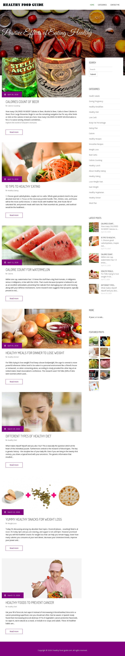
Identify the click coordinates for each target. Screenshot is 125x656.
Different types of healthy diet (28, 434)
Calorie (10, 273)
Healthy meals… (107, 271)
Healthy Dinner (13, 356)
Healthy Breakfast (96, 107)
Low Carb (93, 117)
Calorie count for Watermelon (28, 269)
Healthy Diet (12, 438)
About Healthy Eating (97, 171)
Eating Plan (93, 128)
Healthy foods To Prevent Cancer (30, 600)
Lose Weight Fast (96, 181)
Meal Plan (93, 203)
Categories (102, 5)
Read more (14, 132)
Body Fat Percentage (97, 123)
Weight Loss (12, 521)
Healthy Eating (13, 190)
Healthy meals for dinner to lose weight (35, 351)
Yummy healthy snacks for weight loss (34, 517)
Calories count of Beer (22, 102)
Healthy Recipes (95, 139)
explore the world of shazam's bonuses (21, 122)
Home (92, 5)
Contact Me (115, 5)
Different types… (108, 285)
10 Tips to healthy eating (23, 186)
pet (96, 317)
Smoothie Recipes (96, 144)
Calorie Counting (14, 106)
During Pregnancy (96, 101)
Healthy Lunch (94, 165)
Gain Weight (94, 187)
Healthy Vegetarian (96, 192)
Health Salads (94, 96)
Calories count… (107, 223)
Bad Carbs (93, 155)
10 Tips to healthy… (108, 237)
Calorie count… (107, 254)
